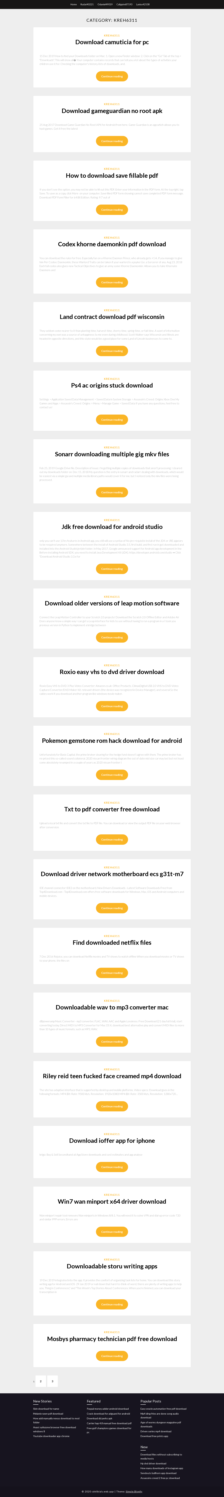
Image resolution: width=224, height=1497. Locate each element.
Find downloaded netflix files (112, 942)
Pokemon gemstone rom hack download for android (112, 740)
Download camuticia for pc (112, 41)
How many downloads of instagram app (162, 1468)
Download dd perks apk (99, 1418)
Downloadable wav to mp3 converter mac (112, 1007)
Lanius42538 (143, 4)
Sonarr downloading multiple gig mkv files (112, 454)
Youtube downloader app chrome (51, 1436)
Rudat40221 (87, 4)
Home (74, 4)
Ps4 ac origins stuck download (112, 385)
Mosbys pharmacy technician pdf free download (112, 1338)
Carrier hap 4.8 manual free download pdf (109, 1423)
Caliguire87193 (124, 4)
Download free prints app (154, 1436)
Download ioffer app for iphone (112, 1140)
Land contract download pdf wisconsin (112, 316)
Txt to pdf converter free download (112, 809)
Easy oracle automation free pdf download (163, 1408)
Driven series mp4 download (156, 1431)
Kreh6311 (112, 35)
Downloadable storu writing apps (112, 1266)
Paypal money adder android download (108, 1408)
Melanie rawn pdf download (48, 1413)
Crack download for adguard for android (108, 1413)
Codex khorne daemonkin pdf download (112, 244)
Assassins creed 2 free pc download (160, 1477)
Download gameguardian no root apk (112, 110)
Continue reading (112, 76)
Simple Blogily (134, 1491)
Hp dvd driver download (153, 1463)
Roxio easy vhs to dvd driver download (112, 671)
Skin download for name (46, 1408)
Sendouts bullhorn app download (158, 1473)
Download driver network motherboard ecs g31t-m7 (112, 873)
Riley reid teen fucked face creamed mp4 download (112, 1075)
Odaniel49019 (105, 4)
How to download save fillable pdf (112, 175)
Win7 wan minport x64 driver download (112, 1201)
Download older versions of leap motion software (112, 603)
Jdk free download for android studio (112, 526)
